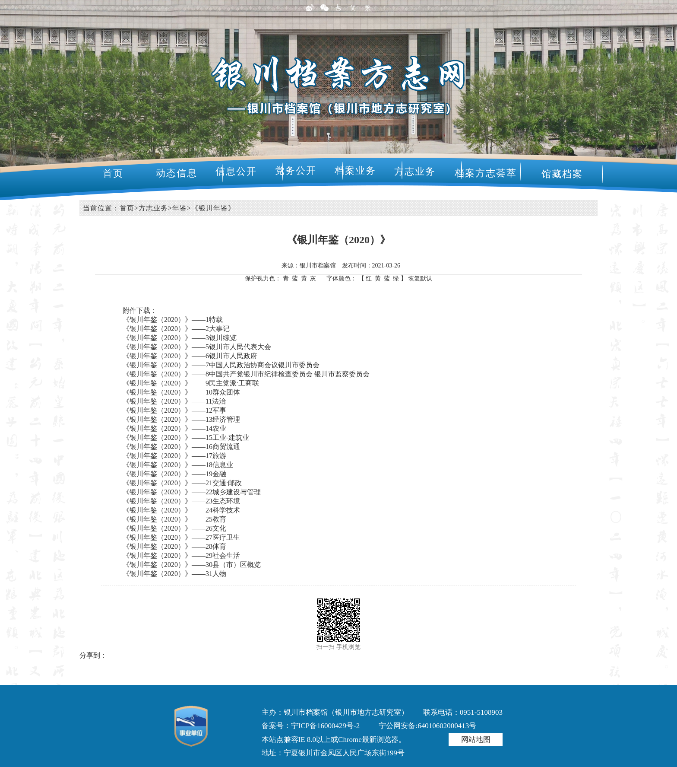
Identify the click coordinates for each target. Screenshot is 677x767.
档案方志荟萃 (486, 173)
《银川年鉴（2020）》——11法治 (174, 401)
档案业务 (355, 170)
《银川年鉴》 (213, 208)
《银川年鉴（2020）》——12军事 (174, 410)
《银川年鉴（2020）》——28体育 (174, 546)
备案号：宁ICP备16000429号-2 (311, 726)
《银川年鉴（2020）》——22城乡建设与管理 (192, 492)
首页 (113, 173)
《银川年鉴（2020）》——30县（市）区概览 (192, 564)
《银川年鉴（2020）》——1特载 (173, 319)
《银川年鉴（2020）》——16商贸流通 (181, 446)
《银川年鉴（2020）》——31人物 (174, 573)
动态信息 (176, 173)
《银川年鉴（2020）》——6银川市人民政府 (190, 356)
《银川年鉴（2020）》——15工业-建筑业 (186, 437)
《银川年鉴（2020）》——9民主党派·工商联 (191, 383)
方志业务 (415, 171)
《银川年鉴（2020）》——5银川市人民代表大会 (197, 346)
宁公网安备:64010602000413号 (427, 726)
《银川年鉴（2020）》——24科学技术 (181, 510)
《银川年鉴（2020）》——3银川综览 (180, 337)
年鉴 (179, 208)
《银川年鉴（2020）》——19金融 (174, 473)
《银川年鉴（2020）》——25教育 (174, 519)
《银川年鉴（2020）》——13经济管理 (181, 419)
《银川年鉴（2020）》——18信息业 (178, 464)
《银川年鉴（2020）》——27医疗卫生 (181, 537)
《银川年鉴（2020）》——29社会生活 (181, 555)
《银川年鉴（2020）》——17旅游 (174, 455)
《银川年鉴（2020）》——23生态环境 (181, 501)
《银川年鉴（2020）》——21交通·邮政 (182, 483)
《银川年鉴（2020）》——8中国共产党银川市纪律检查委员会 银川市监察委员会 (246, 374)
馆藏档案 (562, 174)
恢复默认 (420, 278)
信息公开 (236, 171)
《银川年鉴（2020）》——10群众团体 (181, 392)
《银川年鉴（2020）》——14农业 (174, 428)
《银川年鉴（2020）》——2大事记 (176, 328)
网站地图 (475, 739)
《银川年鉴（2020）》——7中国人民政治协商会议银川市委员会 (221, 365)
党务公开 (295, 170)
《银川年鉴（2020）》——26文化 (174, 528)
